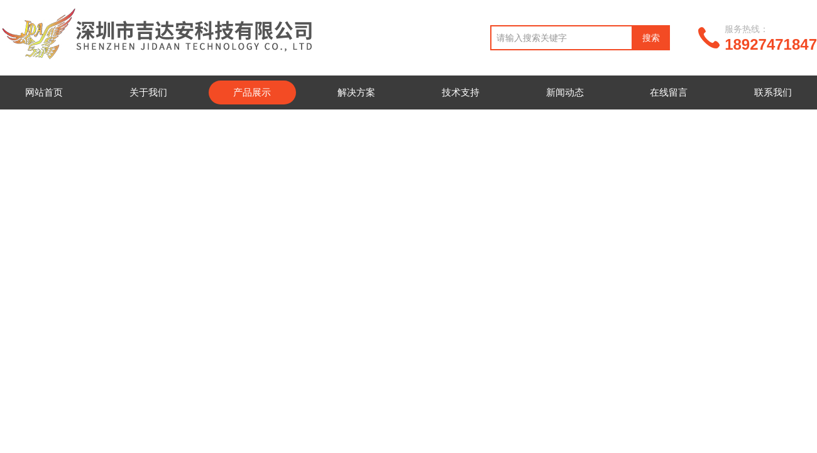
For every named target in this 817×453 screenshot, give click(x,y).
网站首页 (44, 92)
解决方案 (356, 92)
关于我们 (148, 92)
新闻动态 (565, 92)
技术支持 (461, 92)
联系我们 (773, 92)
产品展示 (252, 92)
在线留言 (669, 92)
